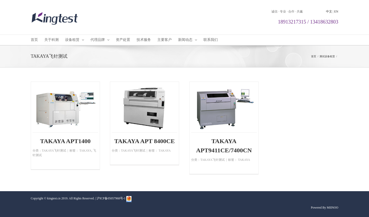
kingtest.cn (53, 198)
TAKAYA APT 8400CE (144, 141)
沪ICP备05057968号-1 (111, 198)
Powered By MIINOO (324, 207)
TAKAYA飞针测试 (54, 150)
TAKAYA (85, 150)
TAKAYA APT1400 (65, 141)
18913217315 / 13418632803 (308, 22)
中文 (329, 11)
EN (336, 11)
